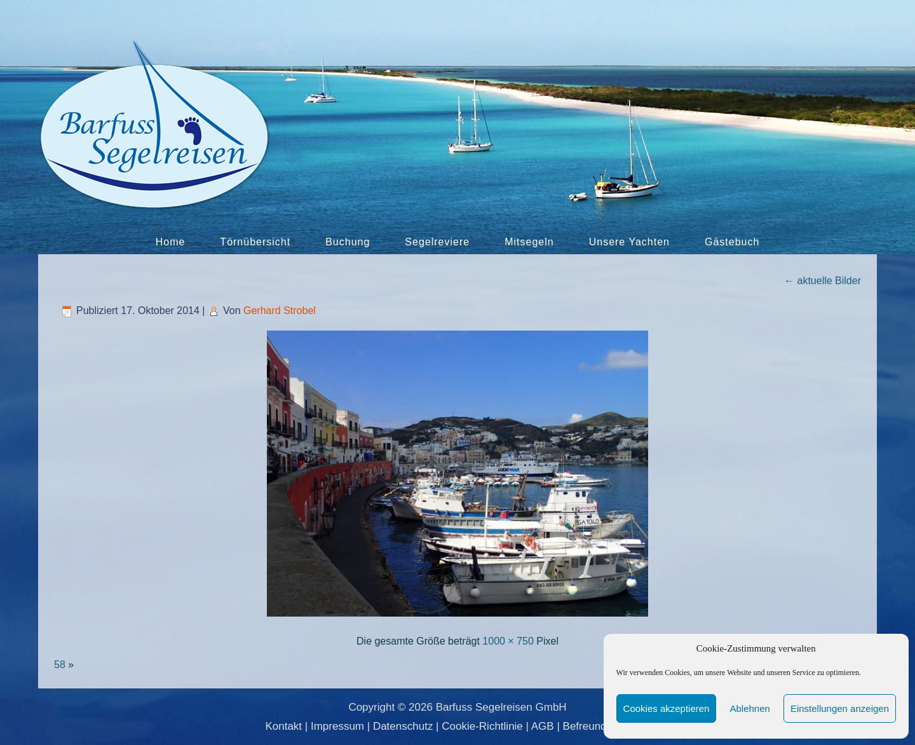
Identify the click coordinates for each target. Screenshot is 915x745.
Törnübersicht (255, 241)
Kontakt (283, 726)
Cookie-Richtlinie (482, 726)
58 (59, 664)
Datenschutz (403, 726)
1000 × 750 (508, 641)
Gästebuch (732, 241)
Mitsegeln (529, 241)
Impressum (337, 726)
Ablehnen (749, 708)
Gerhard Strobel (279, 310)
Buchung (347, 241)
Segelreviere (437, 241)
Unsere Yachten (629, 241)
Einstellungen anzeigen (839, 708)
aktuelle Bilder (822, 280)
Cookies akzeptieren (666, 708)
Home (171, 241)
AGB (542, 726)
